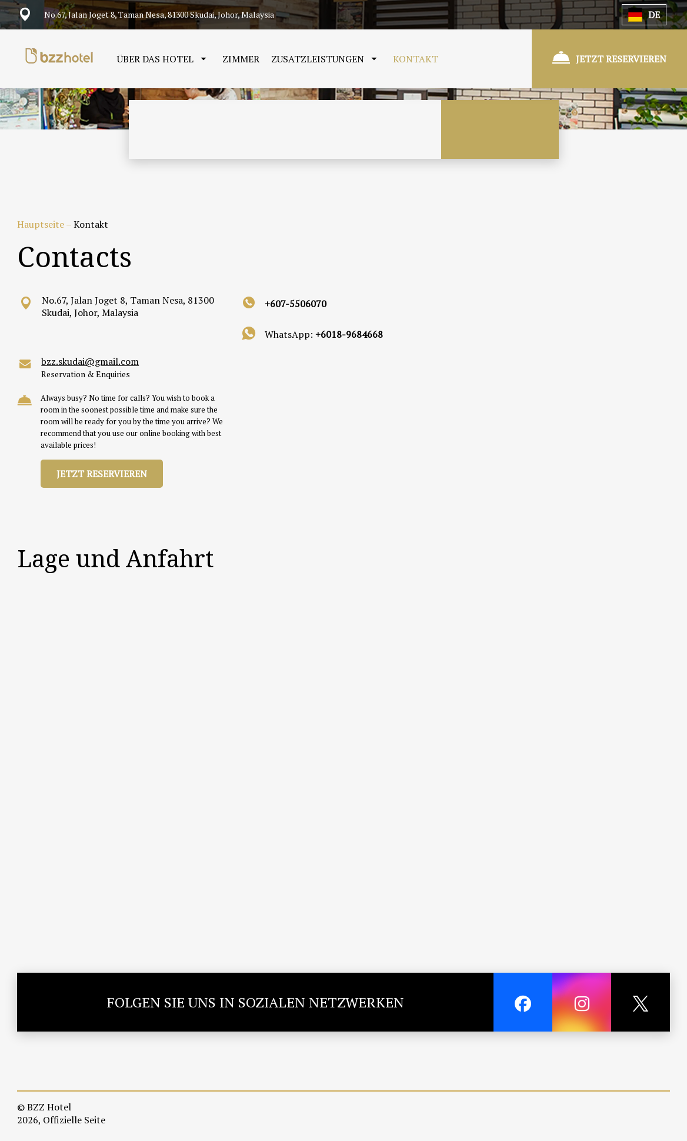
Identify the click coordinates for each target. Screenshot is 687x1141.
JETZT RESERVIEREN (101, 473)
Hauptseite (41, 224)
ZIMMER (240, 58)
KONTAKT (415, 58)
